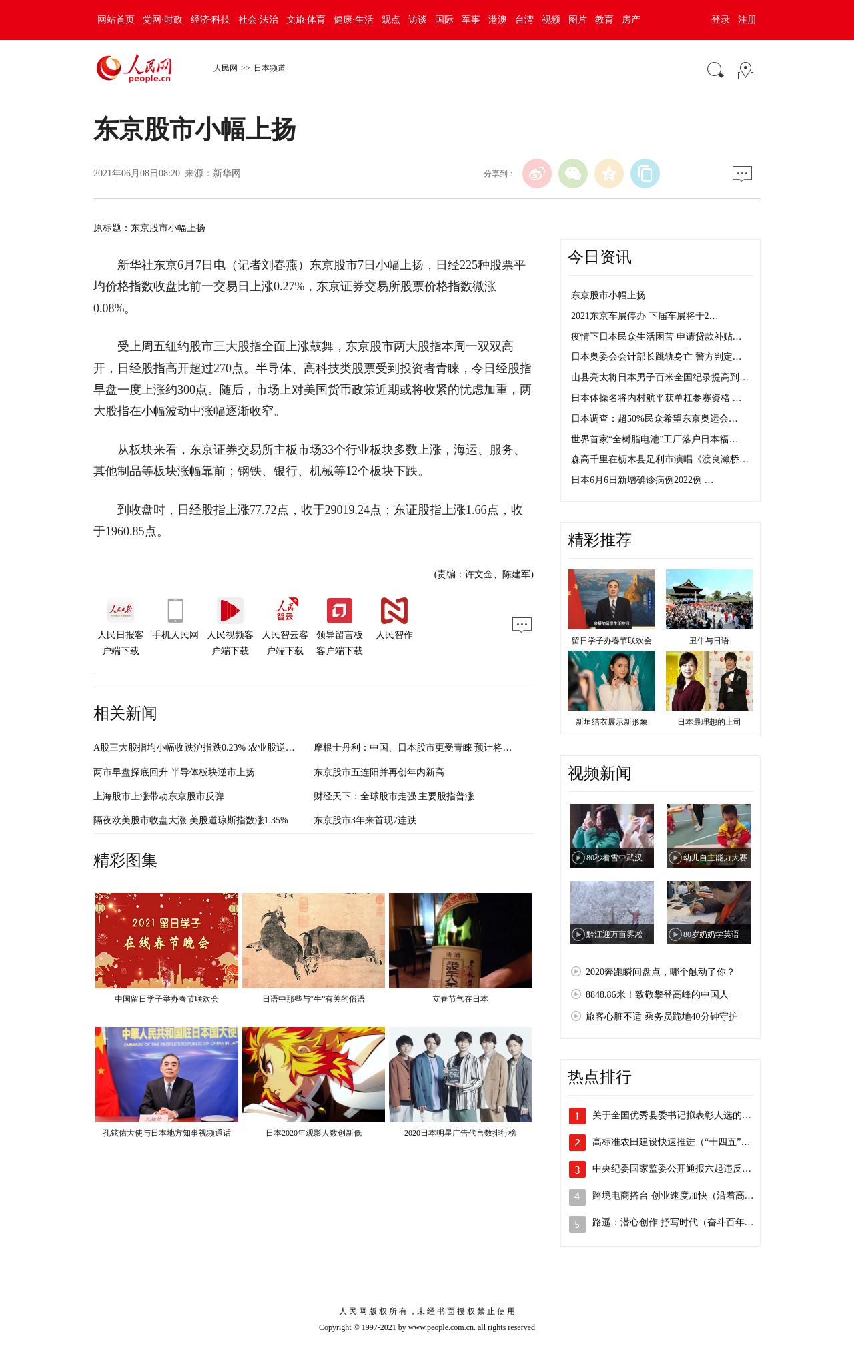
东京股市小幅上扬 (608, 295)
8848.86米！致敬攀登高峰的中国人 (657, 995)
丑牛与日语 (709, 640)
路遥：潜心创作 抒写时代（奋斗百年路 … (678, 1222)
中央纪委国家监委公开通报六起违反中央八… (685, 1169)
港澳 (497, 20)
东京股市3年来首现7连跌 (365, 820)
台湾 (524, 20)
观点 (391, 20)
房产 (631, 20)
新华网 (227, 173)
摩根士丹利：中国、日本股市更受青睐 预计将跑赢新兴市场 (436, 748)
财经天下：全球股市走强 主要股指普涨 (394, 796)
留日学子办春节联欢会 (612, 640)
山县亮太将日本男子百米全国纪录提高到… (660, 377)
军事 (471, 20)
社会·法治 (258, 20)
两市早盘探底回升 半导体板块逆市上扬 (174, 772)
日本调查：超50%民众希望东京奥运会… (654, 419)
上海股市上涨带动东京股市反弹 (158, 796)
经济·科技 (211, 20)
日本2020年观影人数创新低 (314, 1133)
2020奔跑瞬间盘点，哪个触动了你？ (660, 972)
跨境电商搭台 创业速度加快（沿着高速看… (682, 1196)
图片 (577, 20)
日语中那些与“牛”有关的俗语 (314, 999)
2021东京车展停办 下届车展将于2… (645, 316)
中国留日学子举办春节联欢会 (167, 999)
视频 (551, 20)
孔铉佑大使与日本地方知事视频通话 (167, 1133)
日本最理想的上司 (709, 722)
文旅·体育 (306, 20)
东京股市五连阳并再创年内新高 (379, 772)
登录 (720, 20)
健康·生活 (354, 20)
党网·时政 (163, 20)
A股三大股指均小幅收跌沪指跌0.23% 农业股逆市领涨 (203, 748)
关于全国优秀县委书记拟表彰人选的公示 (676, 1115)
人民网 (226, 68)
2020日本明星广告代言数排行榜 (460, 1133)
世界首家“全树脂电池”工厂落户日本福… (654, 439)
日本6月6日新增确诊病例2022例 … (642, 480)
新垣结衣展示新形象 (612, 722)
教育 (604, 20)
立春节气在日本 (460, 999)
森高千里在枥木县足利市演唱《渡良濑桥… (660, 459)
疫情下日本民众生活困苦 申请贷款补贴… (656, 337)
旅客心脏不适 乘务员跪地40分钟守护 (662, 1017)
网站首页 (116, 20)
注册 (747, 20)
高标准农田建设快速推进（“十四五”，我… (680, 1142)
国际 (444, 20)
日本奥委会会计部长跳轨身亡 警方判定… (656, 357)
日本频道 (270, 68)
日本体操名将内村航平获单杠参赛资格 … (656, 398)
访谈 (417, 20)
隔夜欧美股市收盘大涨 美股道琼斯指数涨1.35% (190, 820)
